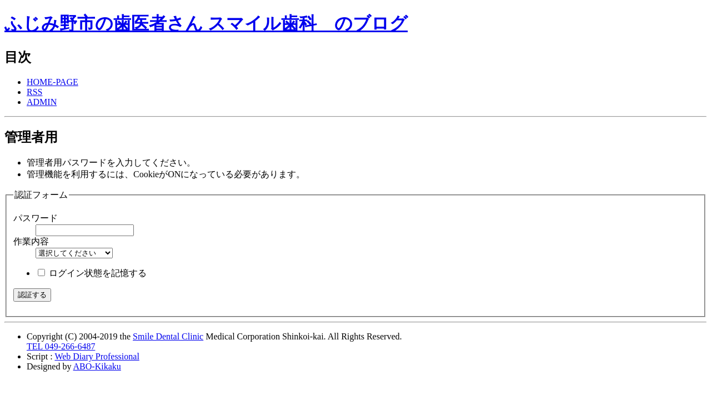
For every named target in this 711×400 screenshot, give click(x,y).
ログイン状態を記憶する (98, 273)
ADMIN (42, 102)
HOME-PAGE (52, 82)
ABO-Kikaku (97, 366)
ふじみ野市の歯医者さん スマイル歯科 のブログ (206, 23)
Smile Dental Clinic (168, 336)
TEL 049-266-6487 (61, 346)
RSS (34, 92)
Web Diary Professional (96, 356)
